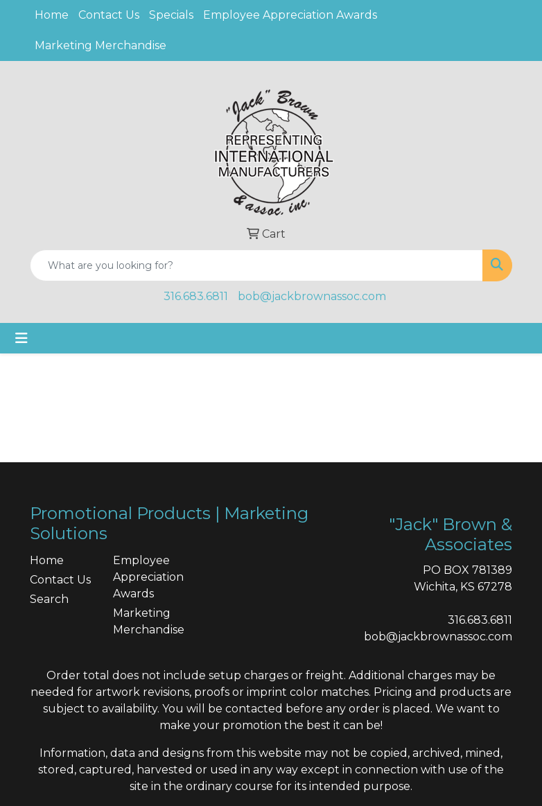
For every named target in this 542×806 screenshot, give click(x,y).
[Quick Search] (256, 265)
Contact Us (108, 14)
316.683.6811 (196, 296)
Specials (171, 14)
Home (52, 14)
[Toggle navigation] (21, 338)
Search (49, 599)
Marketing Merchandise (100, 45)
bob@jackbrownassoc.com (312, 296)
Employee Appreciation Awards (290, 14)
